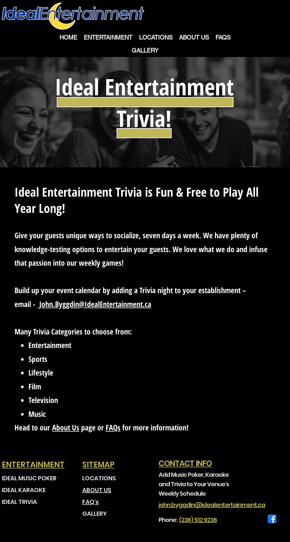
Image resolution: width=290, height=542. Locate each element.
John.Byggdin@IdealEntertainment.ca (94, 304)
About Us (65, 427)
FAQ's (90, 502)
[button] (194, 37)
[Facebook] (272, 519)
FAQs (113, 427)
